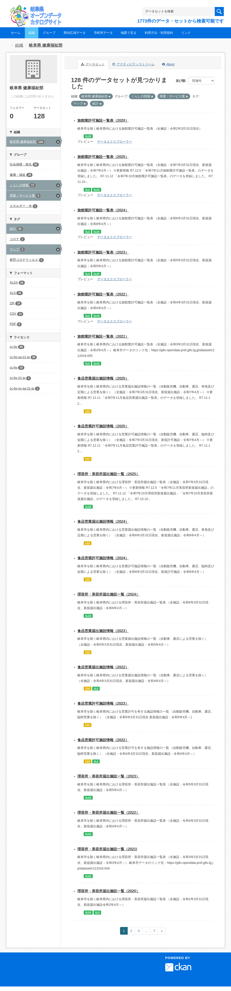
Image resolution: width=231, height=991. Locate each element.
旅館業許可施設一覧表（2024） (103, 210)
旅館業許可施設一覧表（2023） (103, 252)
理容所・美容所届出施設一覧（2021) (107, 849)
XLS (87, 189)
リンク (186, 32)
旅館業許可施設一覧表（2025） (103, 157)
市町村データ (103, 32)
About (168, 64)
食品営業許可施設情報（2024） (103, 558)
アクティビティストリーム (133, 64)
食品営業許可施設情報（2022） (103, 740)
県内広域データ (75, 32)
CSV (87, 411)
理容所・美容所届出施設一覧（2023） (108, 776)
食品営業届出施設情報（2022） (103, 667)
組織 (31, 32)
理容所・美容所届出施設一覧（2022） (108, 812)
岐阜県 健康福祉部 (45, 45)
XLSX (88, 136)
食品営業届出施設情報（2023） (103, 631)
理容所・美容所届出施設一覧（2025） (108, 474)
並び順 (180, 81)
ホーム (15, 32)
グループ (49, 32)
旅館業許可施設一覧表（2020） (103, 120)
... (146, 931)
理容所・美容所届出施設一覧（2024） (108, 594)
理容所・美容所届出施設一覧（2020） (108, 891)
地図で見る (128, 32)
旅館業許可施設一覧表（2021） (103, 336)
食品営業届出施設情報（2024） (103, 521)
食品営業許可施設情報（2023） (103, 703)
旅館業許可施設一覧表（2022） (103, 294)
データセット (93, 64)
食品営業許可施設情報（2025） (103, 426)
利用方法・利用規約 (159, 32)
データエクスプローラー (114, 141)
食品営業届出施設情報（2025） (103, 378)
